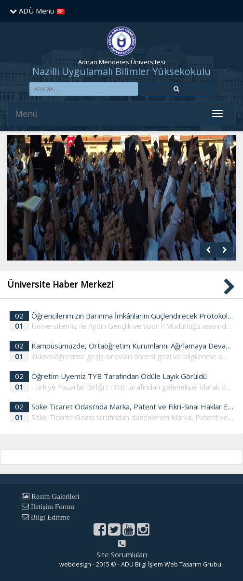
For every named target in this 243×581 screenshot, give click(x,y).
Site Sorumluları (121, 554)
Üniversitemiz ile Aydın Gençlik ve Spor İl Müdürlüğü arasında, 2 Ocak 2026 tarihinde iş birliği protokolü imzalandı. (132, 326)
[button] (177, 89)
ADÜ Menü (32, 10)
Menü (26, 113)
